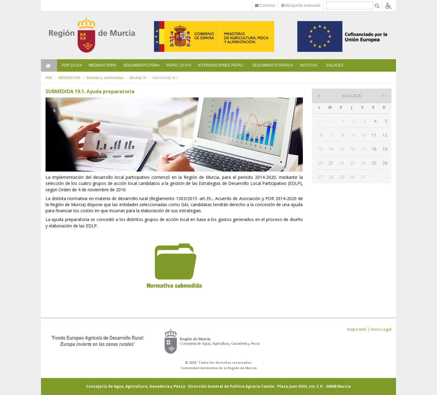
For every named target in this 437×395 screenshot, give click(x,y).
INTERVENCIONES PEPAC (220, 65)
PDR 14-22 (71, 65)
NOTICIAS (308, 65)
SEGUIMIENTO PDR (140, 65)
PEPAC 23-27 (177, 65)
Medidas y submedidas (105, 77)
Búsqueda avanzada (300, 5)
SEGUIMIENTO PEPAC (271, 65)
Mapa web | (358, 329)
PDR (49, 77)
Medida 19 (138, 77)
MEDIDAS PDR (101, 65)
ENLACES (334, 65)
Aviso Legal (381, 329)
